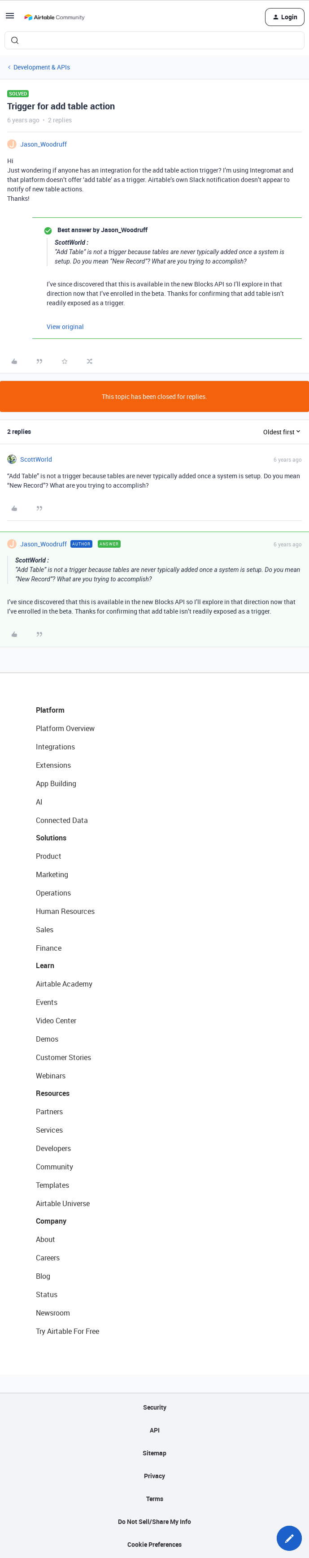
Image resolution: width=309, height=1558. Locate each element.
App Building (56, 783)
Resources (53, 1093)
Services (49, 1130)
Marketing (52, 874)
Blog (43, 1276)
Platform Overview (65, 728)
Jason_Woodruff (43, 144)
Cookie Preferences (154, 1544)
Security (154, 1407)
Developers (53, 1148)
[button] (9, 18)
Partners (49, 1112)
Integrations (55, 747)
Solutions (51, 838)
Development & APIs (41, 67)
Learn (45, 965)
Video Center (56, 1021)
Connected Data (62, 820)
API (155, 1430)
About (45, 1239)
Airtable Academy (64, 984)
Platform (50, 710)
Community (54, 1167)
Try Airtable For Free (67, 1331)
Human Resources (65, 911)
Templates (52, 1185)
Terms (154, 1498)
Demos (47, 1039)
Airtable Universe (63, 1203)
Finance (48, 948)
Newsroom (53, 1313)
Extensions (53, 765)
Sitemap (154, 1453)
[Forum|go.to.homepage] (54, 17)
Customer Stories (63, 1057)
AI (39, 802)
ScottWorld (36, 459)
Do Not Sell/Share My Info (154, 1521)
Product (48, 856)
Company (51, 1221)
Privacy (154, 1475)
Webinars (50, 1076)
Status (46, 1294)
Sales (44, 930)
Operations (53, 893)
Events (46, 1002)
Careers (48, 1258)
